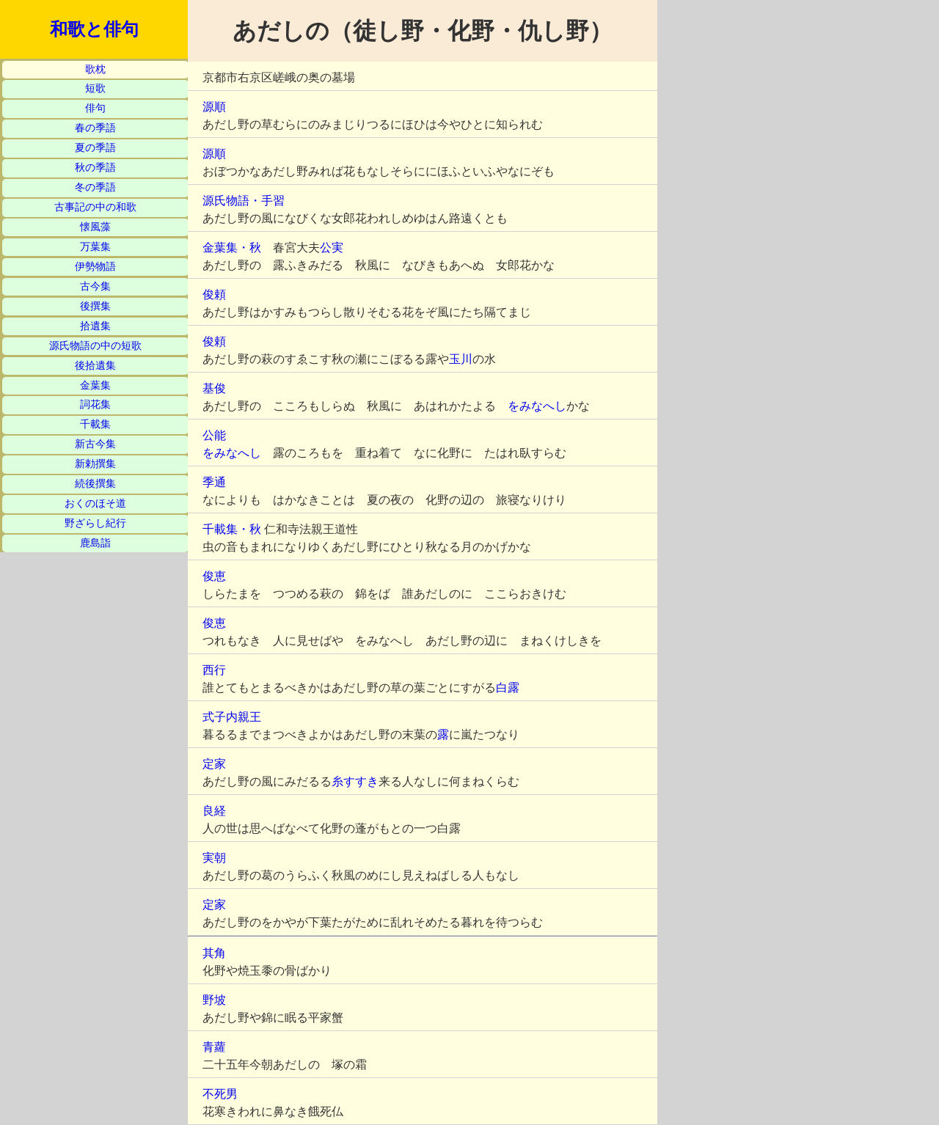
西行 (214, 670)
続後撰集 (95, 483)
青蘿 (214, 1047)
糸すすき (355, 781)
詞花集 (95, 404)
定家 (214, 764)
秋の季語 (95, 167)
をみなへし (537, 406)
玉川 (460, 359)
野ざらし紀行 (95, 523)
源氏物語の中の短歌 (95, 345)
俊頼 (214, 294)
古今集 (95, 286)
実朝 (214, 857)
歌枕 (95, 69)
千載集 (95, 424)
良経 (214, 811)
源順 (214, 106)
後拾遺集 (95, 365)
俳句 (95, 108)
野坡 (214, 1000)
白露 (507, 687)
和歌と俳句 (94, 29)
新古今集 (95, 444)
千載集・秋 (231, 529)
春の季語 (95, 127)
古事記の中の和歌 (95, 207)
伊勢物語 (95, 266)
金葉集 (95, 385)
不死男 (220, 1094)
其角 (214, 953)
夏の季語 (95, 147)
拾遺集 (95, 325)
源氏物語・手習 (243, 200)
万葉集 (95, 246)
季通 (214, 482)
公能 (214, 435)
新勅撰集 (95, 463)
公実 (331, 247)
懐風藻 (95, 226)
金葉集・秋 (231, 247)
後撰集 (95, 306)
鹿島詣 (95, 543)
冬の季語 (95, 187)
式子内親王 (231, 717)
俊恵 (214, 576)
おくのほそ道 (95, 503)
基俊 (214, 388)
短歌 (95, 88)
